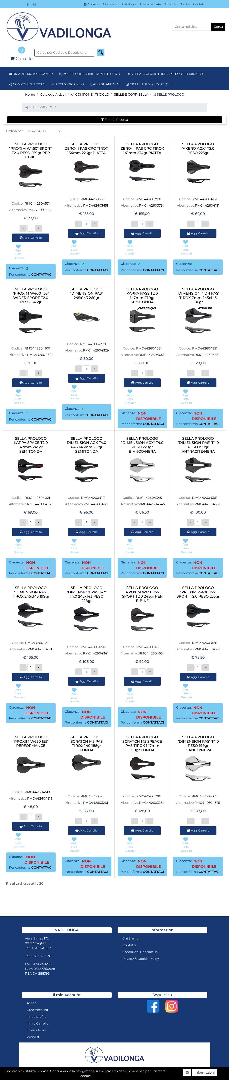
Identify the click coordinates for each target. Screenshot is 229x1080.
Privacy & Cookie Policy (140, 959)
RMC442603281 (148, 796)
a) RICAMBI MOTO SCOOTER (31, 74)
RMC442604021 (37, 498)
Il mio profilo (36, 1017)
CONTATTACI (41, 274)
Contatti (199, 4)
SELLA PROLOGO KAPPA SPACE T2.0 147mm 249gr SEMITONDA (31, 445)
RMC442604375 (204, 796)
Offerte (170, 4)
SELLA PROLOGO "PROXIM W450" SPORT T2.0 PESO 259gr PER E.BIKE (30, 150)
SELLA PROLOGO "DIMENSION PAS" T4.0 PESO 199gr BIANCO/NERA (198, 743)
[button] (218, 27)
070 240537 (41, 948)
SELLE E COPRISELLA (131, 94)
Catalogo (129, 4)
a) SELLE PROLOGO (168, 94)
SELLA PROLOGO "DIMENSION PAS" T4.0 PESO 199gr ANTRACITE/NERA (198, 445)
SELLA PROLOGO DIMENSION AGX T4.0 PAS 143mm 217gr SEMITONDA (86, 445)
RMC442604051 (149, 348)
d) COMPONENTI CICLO (27, 84)
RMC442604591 (204, 643)
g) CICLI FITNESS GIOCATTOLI (148, 84)
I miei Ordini (36, 1030)
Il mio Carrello (37, 1023)
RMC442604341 (93, 647)
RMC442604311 (37, 643)
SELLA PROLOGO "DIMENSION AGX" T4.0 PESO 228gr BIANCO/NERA (142, 445)
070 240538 (41, 956)
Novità (184, 4)
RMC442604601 (37, 348)
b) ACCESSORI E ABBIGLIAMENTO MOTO (90, 74)
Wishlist (33, 1037)
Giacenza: (17, 268)
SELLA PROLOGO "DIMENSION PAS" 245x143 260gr (86, 293)
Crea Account (37, 1010)
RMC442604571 (37, 203)
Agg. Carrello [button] (31, 238)
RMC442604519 (37, 792)
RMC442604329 (93, 344)
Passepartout (134, 1076)
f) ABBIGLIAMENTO (105, 84)
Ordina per (14, 131)
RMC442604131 (204, 199)
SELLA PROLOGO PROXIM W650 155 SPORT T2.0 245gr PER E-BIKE (142, 594)
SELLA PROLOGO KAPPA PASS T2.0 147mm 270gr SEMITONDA (142, 295)
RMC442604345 (149, 498)
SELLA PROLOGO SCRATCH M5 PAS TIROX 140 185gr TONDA (87, 743)
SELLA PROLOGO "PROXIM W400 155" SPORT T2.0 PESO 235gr (198, 592)
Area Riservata (150, 4)
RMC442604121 (93, 498)
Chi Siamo (110, 4)
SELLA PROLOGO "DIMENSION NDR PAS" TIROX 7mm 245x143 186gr (198, 295)
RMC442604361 (204, 498)
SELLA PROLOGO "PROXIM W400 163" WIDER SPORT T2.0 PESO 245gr (31, 295)
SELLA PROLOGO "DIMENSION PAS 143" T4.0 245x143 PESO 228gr (87, 594)
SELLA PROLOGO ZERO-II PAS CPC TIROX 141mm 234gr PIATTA (142, 148)
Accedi (91, 4)
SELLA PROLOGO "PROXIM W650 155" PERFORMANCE (31, 741)
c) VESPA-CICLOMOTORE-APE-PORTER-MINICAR (165, 74)
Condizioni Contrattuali (140, 952)
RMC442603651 (93, 199)
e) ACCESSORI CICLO (68, 84)
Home (30, 94)
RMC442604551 (148, 647)
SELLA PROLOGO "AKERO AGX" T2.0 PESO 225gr (198, 148)
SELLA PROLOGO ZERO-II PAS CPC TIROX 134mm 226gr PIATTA (86, 148)
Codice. (17, 203)
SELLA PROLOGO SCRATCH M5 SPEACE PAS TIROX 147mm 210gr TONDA (142, 743)
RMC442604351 (204, 348)
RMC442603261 (93, 796)
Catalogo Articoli (53, 94)
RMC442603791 (148, 199)
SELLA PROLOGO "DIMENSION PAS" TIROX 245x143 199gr (30, 592)
